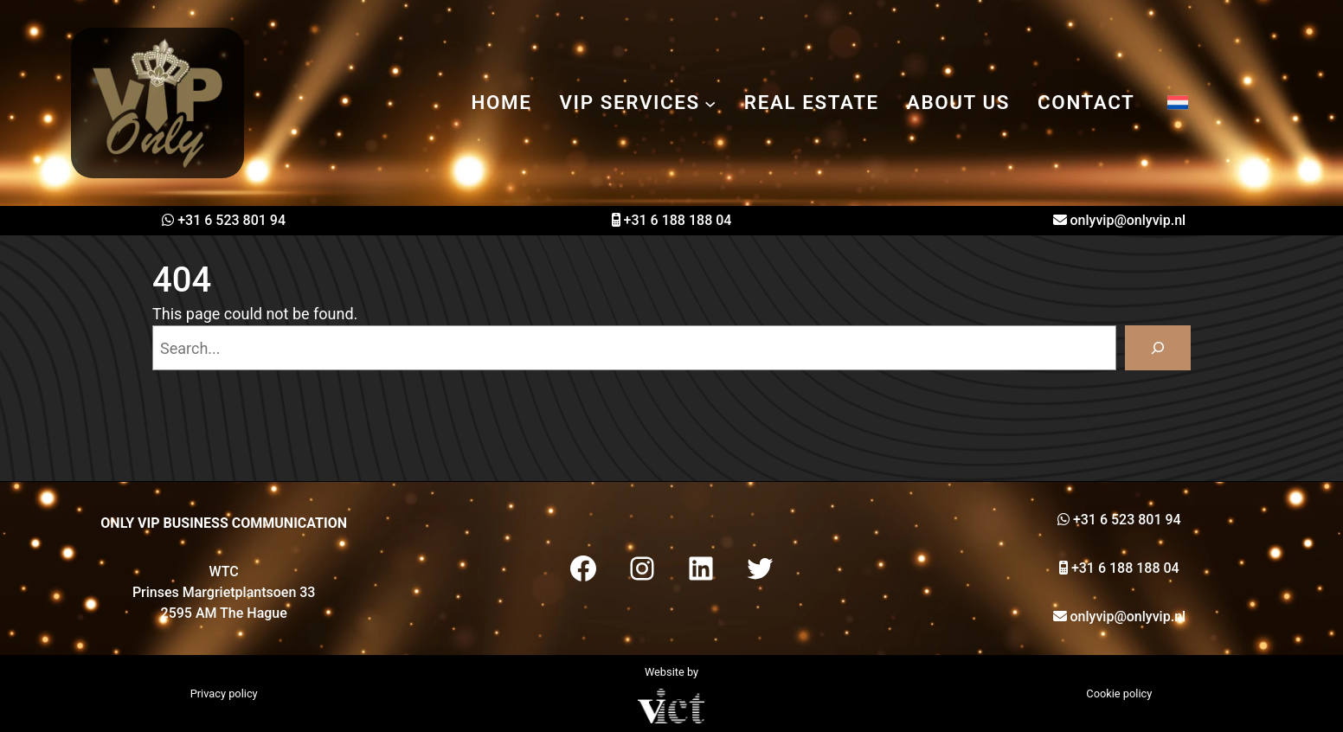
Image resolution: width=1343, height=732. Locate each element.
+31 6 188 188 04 (678, 220)
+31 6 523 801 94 (231, 220)
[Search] (1158, 347)
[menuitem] (1178, 103)
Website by (671, 671)
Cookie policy (1119, 693)
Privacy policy (224, 693)
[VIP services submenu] (710, 102)
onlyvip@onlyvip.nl (1128, 220)
